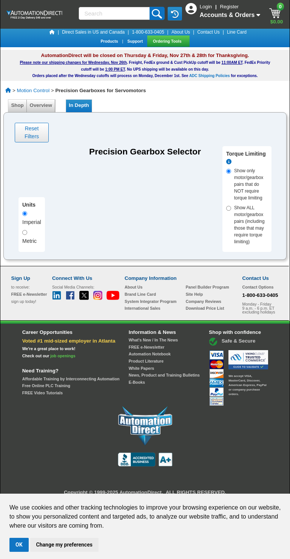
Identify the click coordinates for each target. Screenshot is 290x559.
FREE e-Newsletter (147, 347)
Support (135, 41)
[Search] (115, 13)
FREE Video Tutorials (42, 393)
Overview (41, 105)
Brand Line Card (140, 294)
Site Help (194, 294)
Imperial (31, 218)
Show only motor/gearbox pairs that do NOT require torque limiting (244, 184)
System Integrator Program (150, 301)
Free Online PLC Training (46, 385)
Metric (29, 237)
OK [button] (19, 545)
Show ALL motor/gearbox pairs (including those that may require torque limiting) (245, 224)
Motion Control (33, 90)
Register (229, 6)
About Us (180, 32)
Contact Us (208, 32)
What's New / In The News (153, 340)
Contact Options (258, 287)
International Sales (142, 308)
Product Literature (146, 361)
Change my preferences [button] (64, 545)
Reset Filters (32, 132)
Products (109, 41)
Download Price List (205, 308)
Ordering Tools (168, 41)
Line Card (237, 32)
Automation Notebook (150, 354)
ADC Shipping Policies (209, 76)
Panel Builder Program (207, 287)
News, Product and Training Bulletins (164, 375)
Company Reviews (203, 301)
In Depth (79, 105)
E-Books (137, 382)
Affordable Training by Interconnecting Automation (71, 379)
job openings (62, 356)
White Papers (141, 368)
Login (206, 6)
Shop (17, 105)
